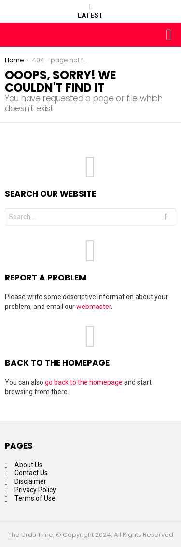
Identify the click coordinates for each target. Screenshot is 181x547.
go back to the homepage (84, 382)
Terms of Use (35, 498)
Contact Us (31, 473)
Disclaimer (30, 481)
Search (166, 218)
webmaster (93, 306)
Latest (90, 11)
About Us (28, 464)
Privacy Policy (35, 490)
